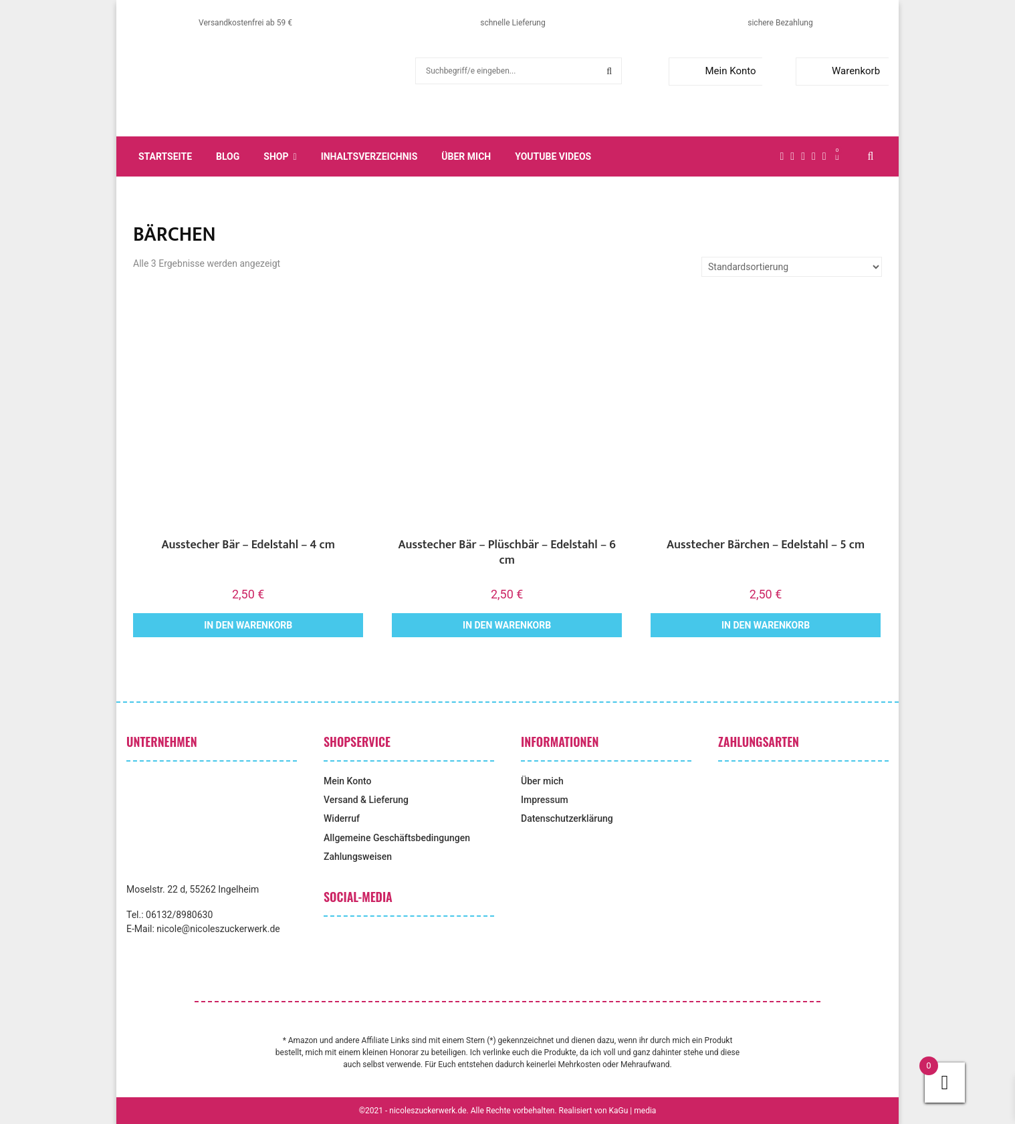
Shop (275, 156)
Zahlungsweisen (358, 856)
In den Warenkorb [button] (248, 625)
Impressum (544, 799)
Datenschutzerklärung (567, 818)
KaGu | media (633, 1110)
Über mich (466, 156)
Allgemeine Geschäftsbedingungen (397, 837)
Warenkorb (841, 71)
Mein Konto (715, 71)
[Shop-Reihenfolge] (791, 267)
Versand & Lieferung (366, 799)
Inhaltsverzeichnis (369, 156)
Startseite (165, 156)
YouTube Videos (553, 156)
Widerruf (342, 818)
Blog (227, 156)
